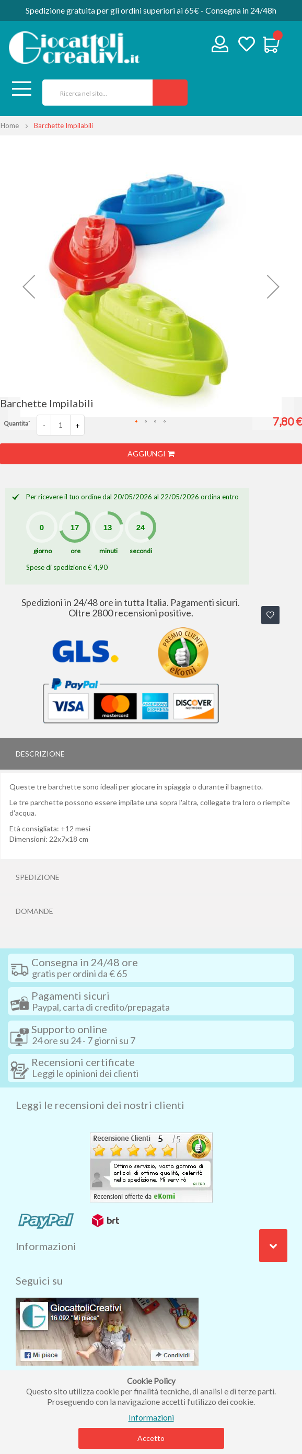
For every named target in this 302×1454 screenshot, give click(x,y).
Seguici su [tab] (39, 1280)
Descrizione (40, 753)
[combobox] (94, 92)
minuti (108, 551)
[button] (29, 286)
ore (75, 551)
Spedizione (38, 877)
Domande (34, 911)
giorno (42, 551)
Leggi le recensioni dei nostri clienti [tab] (100, 1104)
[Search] (170, 92)
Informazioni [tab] (46, 1246)
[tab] (151, 754)
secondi (141, 551)
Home (10, 125)
